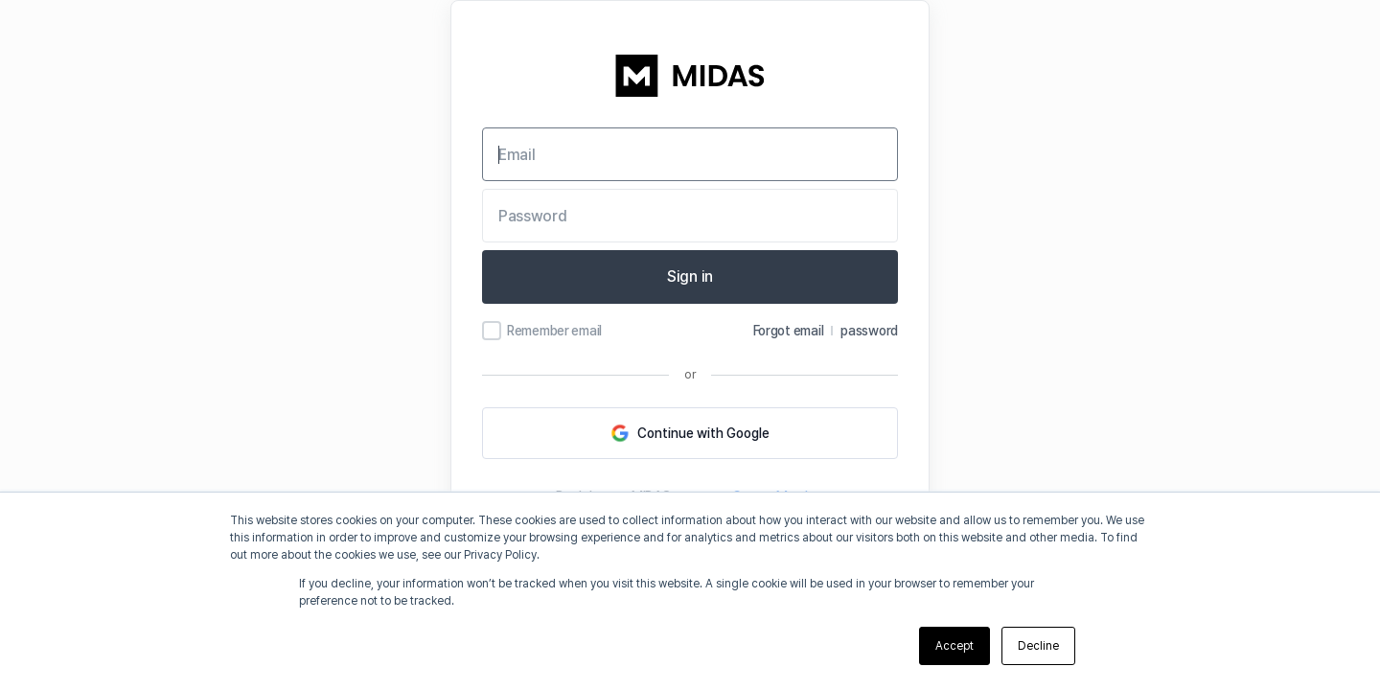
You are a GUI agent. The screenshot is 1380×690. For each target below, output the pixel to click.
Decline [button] (1038, 646)
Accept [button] (954, 646)
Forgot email (788, 330)
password (869, 330)
